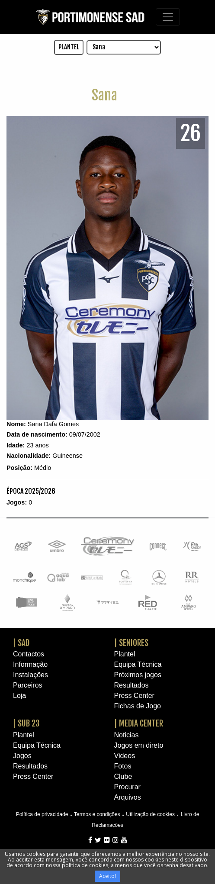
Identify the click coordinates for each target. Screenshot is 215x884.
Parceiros (27, 685)
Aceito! (107, 876)
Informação (30, 664)
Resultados (131, 685)
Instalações (30, 674)
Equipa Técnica (138, 664)
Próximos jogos (137, 674)
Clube (123, 776)
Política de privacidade (42, 814)
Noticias (126, 735)
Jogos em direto (139, 745)
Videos (124, 755)
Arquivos (127, 797)
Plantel (124, 654)
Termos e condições (97, 814)
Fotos (123, 766)
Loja (19, 695)
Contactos (28, 654)
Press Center (134, 695)
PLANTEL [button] (68, 47)
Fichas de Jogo (137, 706)
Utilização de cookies (150, 814)
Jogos (22, 755)
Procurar (127, 787)
